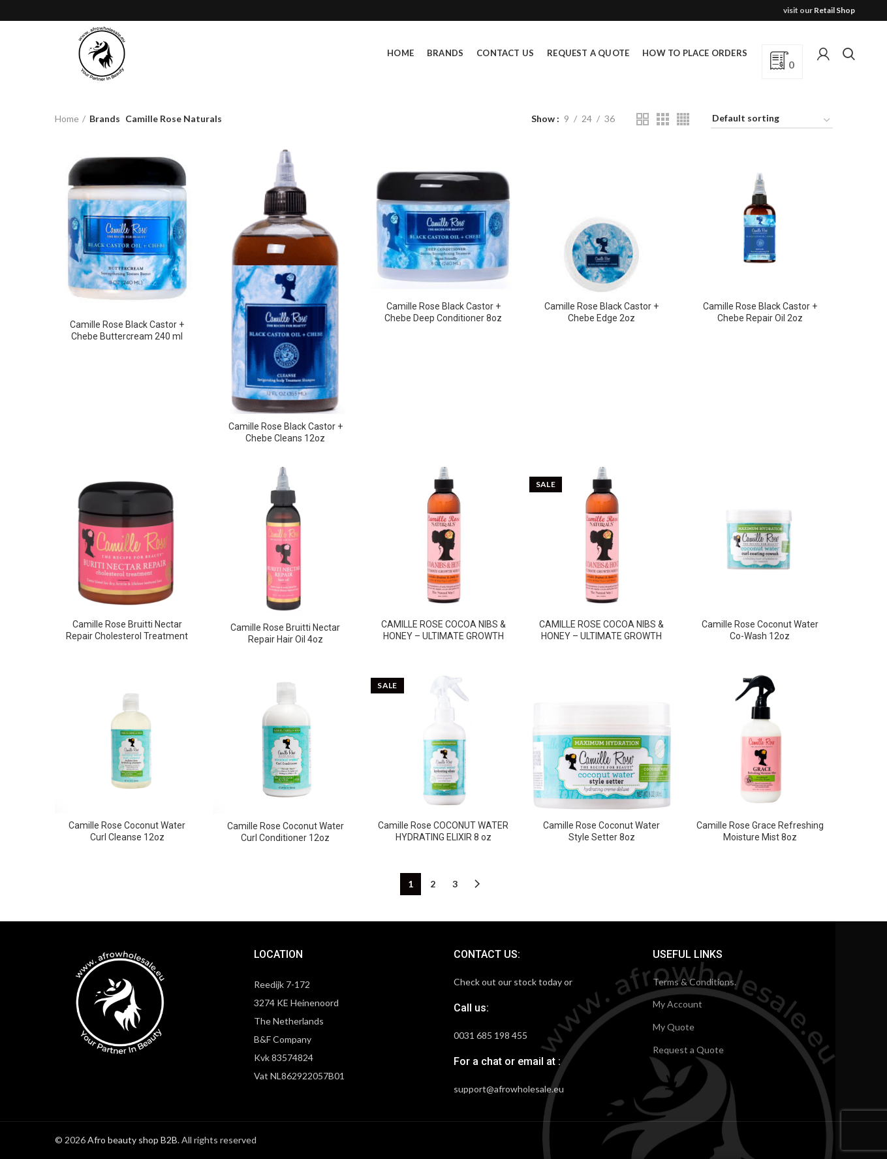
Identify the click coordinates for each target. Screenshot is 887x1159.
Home (67, 118)
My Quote (673, 1026)
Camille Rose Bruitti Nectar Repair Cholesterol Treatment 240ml (127, 636)
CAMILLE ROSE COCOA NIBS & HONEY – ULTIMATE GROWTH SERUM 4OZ (443, 636)
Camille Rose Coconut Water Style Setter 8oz (601, 831)
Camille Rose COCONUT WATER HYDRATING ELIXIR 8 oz (443, 831)
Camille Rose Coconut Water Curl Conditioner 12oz (285, 832)
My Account (677, 1003)
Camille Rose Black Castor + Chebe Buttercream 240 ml (127, 330)
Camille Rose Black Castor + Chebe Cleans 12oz (285, 432)
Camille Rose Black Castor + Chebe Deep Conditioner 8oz (443, 312)
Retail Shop (834, 10)
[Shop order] (772, 120)
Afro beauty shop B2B (132, 1139)
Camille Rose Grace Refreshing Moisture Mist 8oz (760, 831)
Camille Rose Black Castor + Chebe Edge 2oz (601, 312)
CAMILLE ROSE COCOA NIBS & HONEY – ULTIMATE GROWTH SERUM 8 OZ (601, 636)
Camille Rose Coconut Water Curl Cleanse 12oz (127, 831)
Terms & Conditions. (694, 981)
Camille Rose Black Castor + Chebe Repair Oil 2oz (760, 312)
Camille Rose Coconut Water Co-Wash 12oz (760, 630)
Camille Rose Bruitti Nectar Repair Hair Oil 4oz (285, 633)
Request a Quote (688, 1049)
